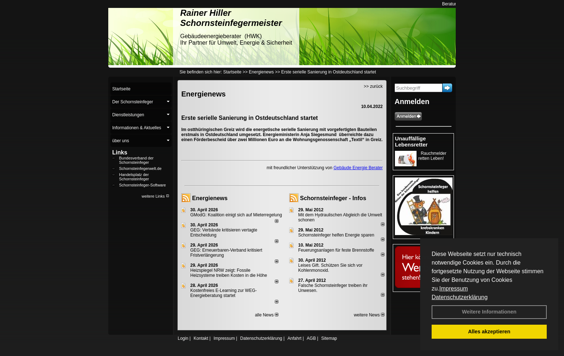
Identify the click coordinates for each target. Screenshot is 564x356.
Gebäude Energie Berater (358, 167)
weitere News (369, 314)
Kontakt (201, 338)
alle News (266, 314)
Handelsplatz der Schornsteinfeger (134, 176)
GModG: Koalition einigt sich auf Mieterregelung (236, 214)
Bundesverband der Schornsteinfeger (136, 160)
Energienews (210, 198)
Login (183, 338)
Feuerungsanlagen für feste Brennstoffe (336, 250)
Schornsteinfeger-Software (142, 185)
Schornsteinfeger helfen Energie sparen (336, 235)
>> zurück (373, 86)
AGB (311, 338)
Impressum (453, 288)
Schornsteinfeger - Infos (333, 198)
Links (119, 152)
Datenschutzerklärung (460, 297)
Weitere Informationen (489, 312)
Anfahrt (294, 338)
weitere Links (155, 196)
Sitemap (329, 338)
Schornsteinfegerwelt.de (140, 168)
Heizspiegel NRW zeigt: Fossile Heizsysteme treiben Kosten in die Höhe (228, 273)
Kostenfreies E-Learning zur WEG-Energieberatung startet (223, 293)
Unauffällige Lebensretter (411, 141)
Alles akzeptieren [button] (489, 331)
